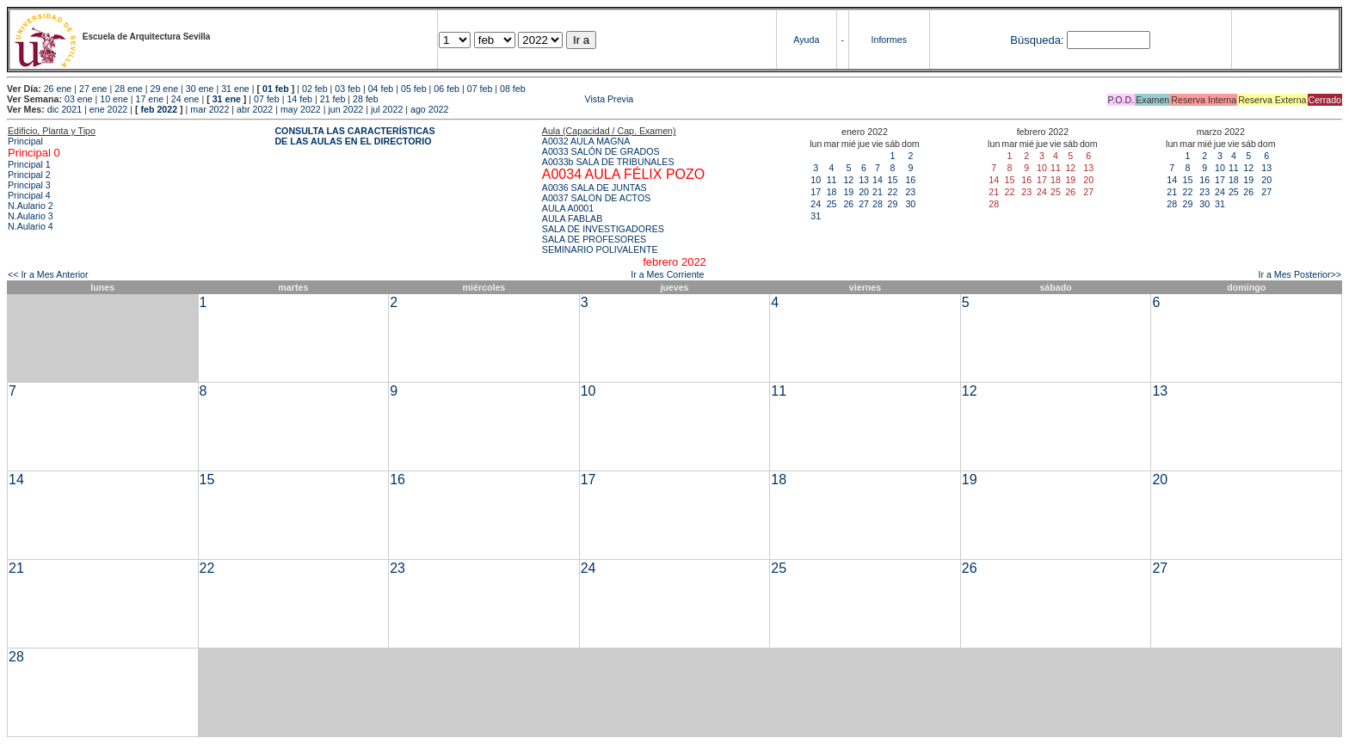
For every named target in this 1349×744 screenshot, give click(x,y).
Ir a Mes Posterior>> (1299, 274)
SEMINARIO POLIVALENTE (600, 249)
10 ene (114, 99)
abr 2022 (255, 109)
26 (848, 204)
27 (864, 204)
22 (892, 192)
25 (832, 204)
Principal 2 (29, 174)
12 (848, 180)
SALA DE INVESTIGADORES (603, 229)
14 (877, 180)
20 (864, 192)
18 (832, 192)
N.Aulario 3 (30, 216)
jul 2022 (387, 109)
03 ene (79, 99)
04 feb (381, 88)
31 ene (235, 88)
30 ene (200, 88)
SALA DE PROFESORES (594, 239)
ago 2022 (429, 109)
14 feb (299, 99)
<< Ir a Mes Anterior (48, 274)
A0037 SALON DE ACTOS (596, 198)
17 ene (150, 99)
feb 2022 (158, 109)
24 (815, 204)
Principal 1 (29, 164)
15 (892, 180)
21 (877, 192)
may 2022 (300, 109)
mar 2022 (209, 109)
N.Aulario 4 (30, 226)
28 (877, 204)
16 (910, 180)
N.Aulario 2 (30, 205)
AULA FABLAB (572, 218)
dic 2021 (64, 109)
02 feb (315, 88)
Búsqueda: (1036, 40)
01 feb (275, 88)
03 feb (347, 88)
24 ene (185, 99)
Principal (25, 141)
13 (864, 180)
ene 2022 (108, 109)
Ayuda (806, 39)
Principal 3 (29, 185)
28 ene (128, 88)
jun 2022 (345, 109)
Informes (889, 39)
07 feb (480, 88)
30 (910, 204)
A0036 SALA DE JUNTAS (594, 187)
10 (815, 180)
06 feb (446, 88)
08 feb (513, 88)
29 (892, 204)
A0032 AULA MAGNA (586, 141)
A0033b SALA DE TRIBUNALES (608, 162)
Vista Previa (507, 99)
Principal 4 (29, 195)
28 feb (366, 99)
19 (848, 192)
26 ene (58, 88)
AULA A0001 (568, 208)
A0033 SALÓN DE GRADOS (601, 151)
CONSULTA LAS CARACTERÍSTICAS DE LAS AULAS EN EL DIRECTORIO (354, 136)
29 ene (165, 88)
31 (815, 216)
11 (832, 180)
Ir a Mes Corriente (667, 274)
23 (910, 192)
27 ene (93, 88)
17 (815, 192)
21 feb (333, 99)
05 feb (414, 88)
